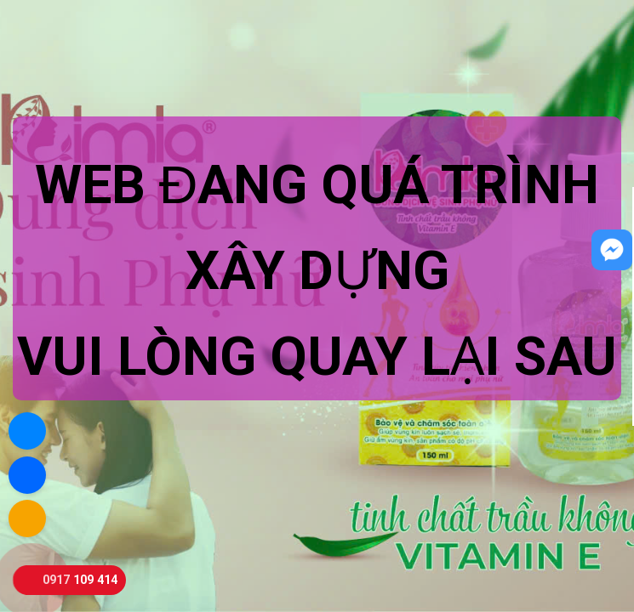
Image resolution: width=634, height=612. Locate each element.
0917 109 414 (80, 580)
